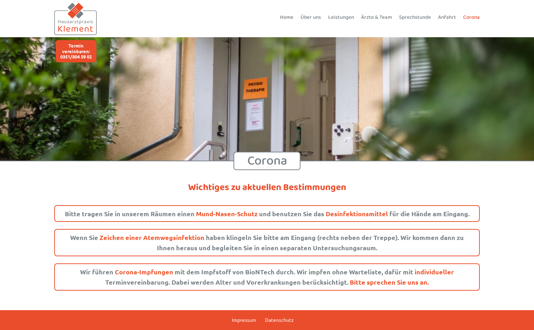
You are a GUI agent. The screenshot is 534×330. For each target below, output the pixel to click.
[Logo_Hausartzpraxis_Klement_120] (75, 6)
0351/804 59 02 (76, 57)
